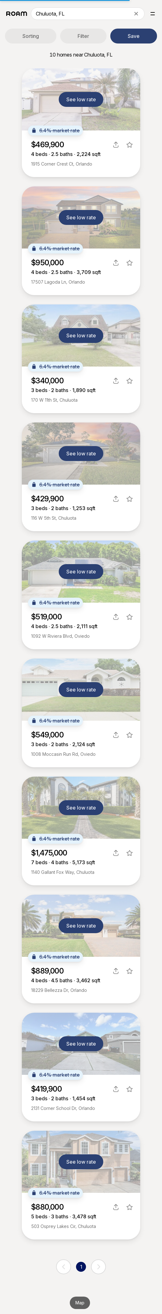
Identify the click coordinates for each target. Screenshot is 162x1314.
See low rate (81, 99)
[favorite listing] (129, 145)
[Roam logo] (16, 13)
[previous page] (63, 1266)
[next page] (98, 1266)
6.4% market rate (55, 130)
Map (79, 1302)
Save (134, 36)
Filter (83, 36)
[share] (116, 145)
